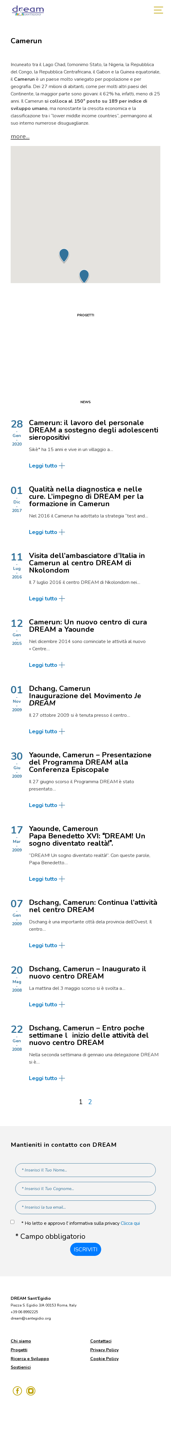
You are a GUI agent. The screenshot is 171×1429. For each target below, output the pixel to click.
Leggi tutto (43, 466)
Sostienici (21, 1367)
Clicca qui (130, 1223)
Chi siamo (21, 1341)
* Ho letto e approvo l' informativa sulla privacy (80, 1223)
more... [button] (20, 136)
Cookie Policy (104, 1359)
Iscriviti (86, 1249)
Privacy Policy (104, 1350)
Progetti (19, 1350)
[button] (64, 256)
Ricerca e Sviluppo (30, 1359)
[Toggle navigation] (160, 10)
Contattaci (101, 1341)
